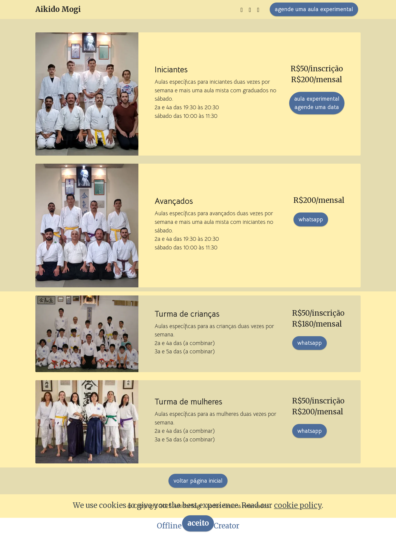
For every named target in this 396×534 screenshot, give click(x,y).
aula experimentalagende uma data (316, 103)
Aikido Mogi (58, 9)
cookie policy (297, 514)
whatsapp (311, 219)
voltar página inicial (198, 480)
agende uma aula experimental (314, 9)
